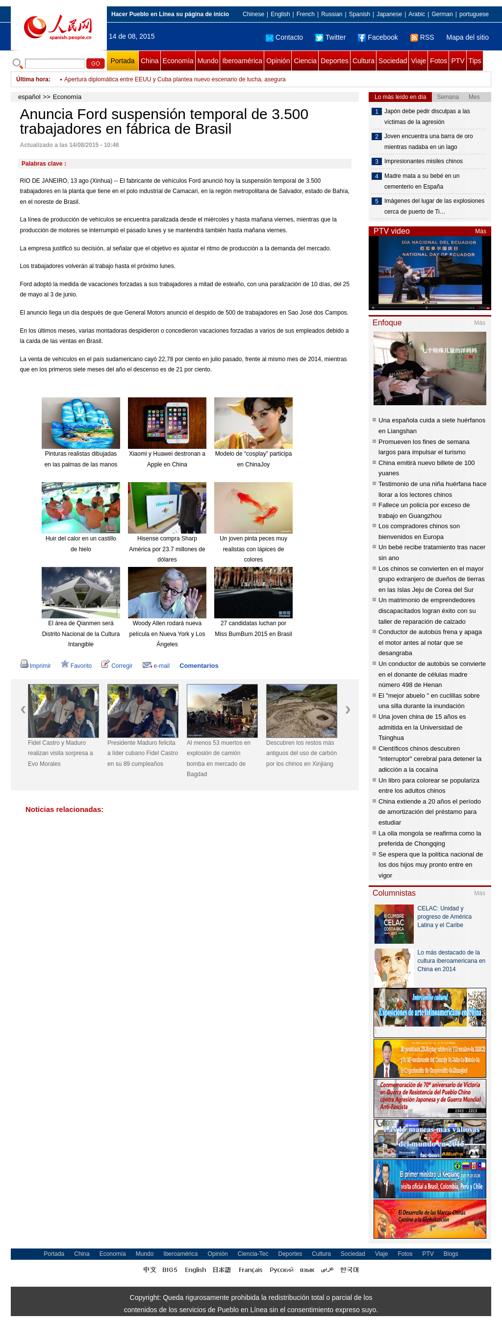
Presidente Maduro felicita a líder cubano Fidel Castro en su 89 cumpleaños (142, 753)
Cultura (363, 61)
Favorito (76, 665)
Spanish (359, 14)
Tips (475, 61)
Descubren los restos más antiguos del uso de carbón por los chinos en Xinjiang (301, 753)
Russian (331, 14)
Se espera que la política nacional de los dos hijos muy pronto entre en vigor (430, 865)
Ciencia (305, 61)
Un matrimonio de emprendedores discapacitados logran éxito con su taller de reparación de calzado (427, 610)
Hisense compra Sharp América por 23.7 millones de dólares (167, 549)
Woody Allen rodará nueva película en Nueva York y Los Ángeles (167, 634)
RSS (422, 37)
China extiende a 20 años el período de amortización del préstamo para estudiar (429, 812)
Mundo (208, 61)
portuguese (474, 14)
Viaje (418, 61)
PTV (457, 61)
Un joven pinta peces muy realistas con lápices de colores (253, 549)
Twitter (330, 37)
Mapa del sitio (468, 37)
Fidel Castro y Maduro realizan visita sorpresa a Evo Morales (60, 753)
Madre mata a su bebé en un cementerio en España (421, 181)
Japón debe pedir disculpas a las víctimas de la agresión (427, 116)
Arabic (416, 14)
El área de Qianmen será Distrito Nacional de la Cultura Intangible (81, 634)
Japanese (389, 14)
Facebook (378, 37)
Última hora (32, 79)
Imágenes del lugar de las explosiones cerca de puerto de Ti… (434, 206)
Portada (122, 61)
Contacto (284, 37)
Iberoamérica (242, 61)
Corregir (116, 665)
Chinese (253, 14)
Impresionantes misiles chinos (423, 161)
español (29, 96)
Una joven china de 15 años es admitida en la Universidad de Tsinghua (422, 727)
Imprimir (35, 665)
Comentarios (198, 665)
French (306, 14)
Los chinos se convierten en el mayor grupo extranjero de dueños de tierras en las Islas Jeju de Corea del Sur (431, 579)
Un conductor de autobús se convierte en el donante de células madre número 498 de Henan (432, 674)
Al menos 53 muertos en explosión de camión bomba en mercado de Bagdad (219, 758)
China (150, 61)
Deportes (335, 61)
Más (480, 231)
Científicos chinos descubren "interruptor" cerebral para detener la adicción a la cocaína (429, 759)
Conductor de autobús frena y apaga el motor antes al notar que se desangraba (430, 642)
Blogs (451, 1253)
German (441, 14)
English (280, 14)
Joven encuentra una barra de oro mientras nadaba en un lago (428, 141)
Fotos (438, 61)
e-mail (156, 665)
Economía (178, 61)
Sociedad (392, 61)
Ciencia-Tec (253, 1253)
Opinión (278, 61)
